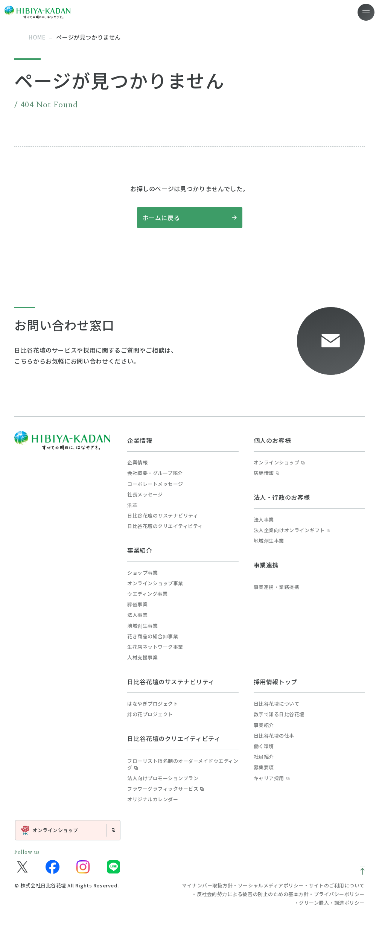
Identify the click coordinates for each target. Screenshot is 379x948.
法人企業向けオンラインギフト (292, 530)
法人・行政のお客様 (282, 497)
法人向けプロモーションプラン (162, 778)
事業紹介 (139, 550)
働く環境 (264, 746)
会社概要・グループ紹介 (155, 473)
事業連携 (266, 564)
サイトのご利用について (337, 885)
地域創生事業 (142, 625)
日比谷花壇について (277, 703)
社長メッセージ (145, 494)
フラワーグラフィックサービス (165, 788)
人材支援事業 (142, 657)
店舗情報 (266, 473)
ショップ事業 (142, 572)
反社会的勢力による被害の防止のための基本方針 (253, 894)
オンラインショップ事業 (155, 583)
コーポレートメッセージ (155, 484)
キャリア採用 (271, 778)
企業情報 (139, 440)
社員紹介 (264, 756)
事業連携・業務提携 (277, 587)
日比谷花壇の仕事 (274, 735)
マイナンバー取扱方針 (207, 885)
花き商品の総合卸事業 (152, 636)
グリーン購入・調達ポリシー (332, 902)
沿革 (132, 505)
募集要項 (264, 767)
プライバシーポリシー (339, 894)
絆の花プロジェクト (150, 714)
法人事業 (137, 615)
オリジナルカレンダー (152, 799)
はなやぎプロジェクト (152, 703)
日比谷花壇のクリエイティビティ (165, 526)
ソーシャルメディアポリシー (271, 885)
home (37, 37)
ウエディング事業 (147, 593)
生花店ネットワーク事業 (155, 647)
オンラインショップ (279, 462)
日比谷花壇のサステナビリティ (162, 515)
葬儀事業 (137, 604)
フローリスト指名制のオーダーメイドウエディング (182, 764)
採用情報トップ (275, 681)
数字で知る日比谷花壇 (279, 714)
